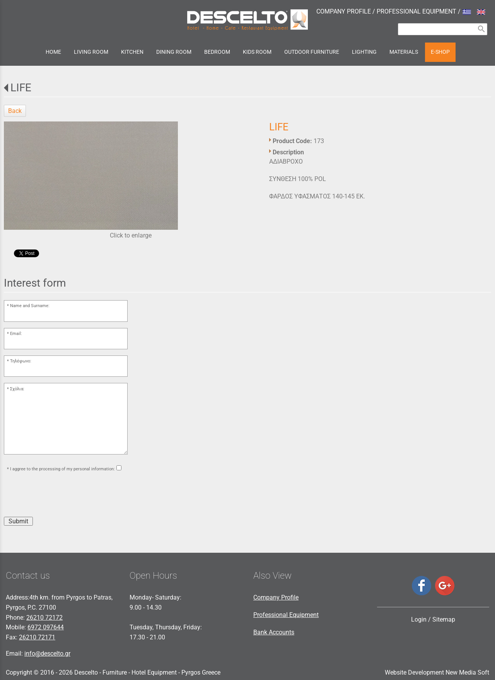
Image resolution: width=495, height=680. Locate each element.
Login (419, 619)
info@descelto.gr (47, 653)
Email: (16, 333)
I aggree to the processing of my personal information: (62, 469)
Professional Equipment (286, 614)
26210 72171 (37, 637)
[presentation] (62, 495)
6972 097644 (45, 627)
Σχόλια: (17, 388)
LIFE (20, 87)
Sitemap (443, 619)
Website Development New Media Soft (437, 672)
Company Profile (276, 597)
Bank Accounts (273, 632)
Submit (18, 521)
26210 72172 (44, 617)
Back (15, 110)
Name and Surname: (30, 305)
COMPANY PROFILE (343, 11)
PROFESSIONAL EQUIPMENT (416, 11)
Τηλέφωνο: (20, 361)
